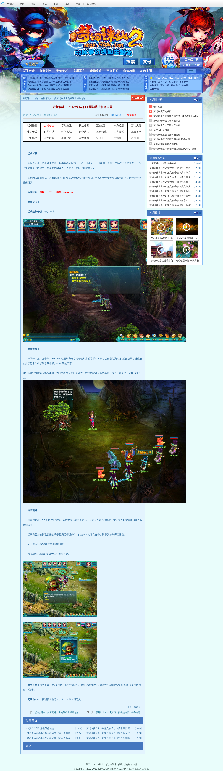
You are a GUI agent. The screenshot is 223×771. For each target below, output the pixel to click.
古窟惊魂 (124, 89)
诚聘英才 (111, 764)
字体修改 (32, 89)
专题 (36, 98)
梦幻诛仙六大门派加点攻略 (166, 125)
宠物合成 (105, 81)
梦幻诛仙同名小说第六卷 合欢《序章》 (168, 200)
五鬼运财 (101, 125)
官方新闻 (112, 70)
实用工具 (79, 70)
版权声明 (132, 764)
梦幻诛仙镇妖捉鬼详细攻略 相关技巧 (171, 139)
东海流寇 (119, 125)
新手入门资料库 (161, 130)
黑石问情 (105, 89)
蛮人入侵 (164, 85)
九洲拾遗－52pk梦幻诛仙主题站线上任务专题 (56, 712)
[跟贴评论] (117, 115)
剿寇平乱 (66, 138)
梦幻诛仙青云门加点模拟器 (166, 120)
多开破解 (41, 89)
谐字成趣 (49, 138)
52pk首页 (10, 3)
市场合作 (101, 764)
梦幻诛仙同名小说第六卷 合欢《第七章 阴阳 (108, 728)
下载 (56, 3)
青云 (114, 78)
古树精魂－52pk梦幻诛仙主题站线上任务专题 (83, 107)
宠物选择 (115, 81)
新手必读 (29, 70)
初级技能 (105, 85)
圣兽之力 (183, 82)
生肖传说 (154, 88)
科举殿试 (66, 131)
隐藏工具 (53, 85)
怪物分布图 (68, 78)
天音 (119, 78)
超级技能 (124, 85)
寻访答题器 (33, 78)
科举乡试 (175, 85)
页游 (67, 3)
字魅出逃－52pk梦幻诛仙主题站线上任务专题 (118, 712)
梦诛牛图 (146, 70)
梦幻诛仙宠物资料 (162, 111)
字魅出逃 (66, 125)
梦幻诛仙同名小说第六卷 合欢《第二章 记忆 (108, 733)
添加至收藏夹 (102, 115)
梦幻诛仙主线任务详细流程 (166, 134)
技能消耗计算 (65, 85)
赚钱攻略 (96, 70)
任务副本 (45, 70)
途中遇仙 (186, 85)
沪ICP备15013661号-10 (138, 768)
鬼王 (129, 78)
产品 (78, 3)
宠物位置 (32, 81)
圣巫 (124, 78)
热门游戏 (91, 3)
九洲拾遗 (32, 125)
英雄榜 (153, 82)
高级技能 (115, 85)
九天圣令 (136, 131)
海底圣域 (115, 89)
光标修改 (50, 89)
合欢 (108, 78)
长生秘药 (84, 125)
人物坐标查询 (62, 89)
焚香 (103, 78)
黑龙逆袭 (84, 138)
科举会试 (49, 131)
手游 (33, 3)
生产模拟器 (44, 78)
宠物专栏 (62, 70)
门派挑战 (32, 138)
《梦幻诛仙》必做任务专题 (40, 728)
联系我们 (122, 764)
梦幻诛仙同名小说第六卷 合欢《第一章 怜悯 (48, 733)
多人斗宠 (173, 82)
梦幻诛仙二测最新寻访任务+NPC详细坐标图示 (176, 116)
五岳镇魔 (101, 131)
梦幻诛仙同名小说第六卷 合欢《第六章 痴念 (48, 738)
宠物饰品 (124, 81)
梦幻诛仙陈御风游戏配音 (165, 144)
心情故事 (129, 70)
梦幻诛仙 (27, 98)
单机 (44, 3)
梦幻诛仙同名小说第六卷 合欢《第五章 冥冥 (108, 738)
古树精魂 (154, 85)
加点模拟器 (56, 78)
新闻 (22, 3)
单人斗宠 (162, 82)
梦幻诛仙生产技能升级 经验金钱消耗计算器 (174, 148)
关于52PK (90, 764)
